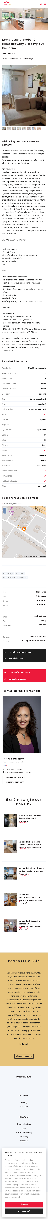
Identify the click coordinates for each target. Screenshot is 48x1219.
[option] (24, 19)
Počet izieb (7, 378)
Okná (4, 486)
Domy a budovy (24, 1124)
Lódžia (5, 440)
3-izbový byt (28, 58)
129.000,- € (24, 875)
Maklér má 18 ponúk (14, 778)
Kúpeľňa (5, 424)
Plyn (4, 414)
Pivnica (5, 445)
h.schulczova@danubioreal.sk (18, 772)
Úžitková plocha (9, 388)
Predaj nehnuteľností (10, 58)
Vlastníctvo (7, 394)
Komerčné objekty (24, 1132)
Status (5, 404)
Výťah (4, 450)
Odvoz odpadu (8, 409)
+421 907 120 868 (13, 769)
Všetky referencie (24, 1056)
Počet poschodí (9, 373)
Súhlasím (24, 1204)
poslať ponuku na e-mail (18, 652)
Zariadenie (6, 465)
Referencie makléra (14, 782)
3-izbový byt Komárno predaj (14, 577)
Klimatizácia (7, 475)
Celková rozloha (9, 383)
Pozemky (24, 1136)
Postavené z (7, 460)
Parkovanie (7, 455)
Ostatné (24, 1140)
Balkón (5, 434)
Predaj (24, 1102)
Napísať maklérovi (15, 679)
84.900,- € (23, 822)
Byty (24, 1128)
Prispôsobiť (24, 1211)
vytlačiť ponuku (15, 658)
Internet (5, 419)
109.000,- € (8, 53)
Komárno (19, 573)
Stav (4, 399)
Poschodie (6, 368)
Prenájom (24, 1106)
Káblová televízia (9, 481)
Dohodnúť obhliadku (17, 672)
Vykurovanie (7, 429)
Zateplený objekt (9, 470)
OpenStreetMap (30, 556)
